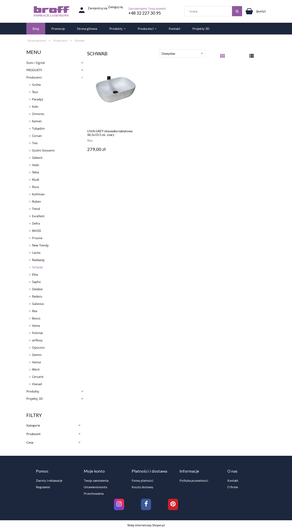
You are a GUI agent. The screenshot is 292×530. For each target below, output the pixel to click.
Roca (35, 187)
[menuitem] (35, 28)
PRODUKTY (34, 70)
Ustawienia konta (95, 487)
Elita (35, 274)
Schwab (37, 267)
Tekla (35, 172)
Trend (36, 209)
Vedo (35, 165)
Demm (37, 355)
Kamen (37, 121)
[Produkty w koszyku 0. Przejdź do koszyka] (255, 11)
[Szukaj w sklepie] (214, 11)
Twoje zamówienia (96, 480)
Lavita (36, 252)
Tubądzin (38, 128)
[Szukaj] (237, 11)
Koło (35, 106)
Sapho (36, 282)
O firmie (232, 487)
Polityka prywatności (193, 480)
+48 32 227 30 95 (144, 12)
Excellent (38, 216)
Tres (35, 143)
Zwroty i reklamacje (49, 480)
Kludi (35, 179)
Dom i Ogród (35, 63)
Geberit (37, 158)
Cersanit (37, 377)
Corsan (37, 136)
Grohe (36, 85)
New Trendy (40, 245)
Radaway (38, 260)
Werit (36, 369)
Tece (35, 92)
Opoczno (38, 347)
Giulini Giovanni (43, 150)
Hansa (36, 362)
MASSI (36, 231)
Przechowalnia (94, 493)
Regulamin (43, 487)
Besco (36, 318)
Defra (36, 223)
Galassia (38, 304)
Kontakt (232, 480)
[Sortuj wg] (182, 53)
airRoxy (37, 340)
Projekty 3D (34, 399)
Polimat (37, 333)
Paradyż (37, 99)
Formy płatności (142, 480)
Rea (34, 311)
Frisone (37, 238)
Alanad (37, 384)
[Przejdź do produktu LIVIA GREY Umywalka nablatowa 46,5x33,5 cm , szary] (115, 97)
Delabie (37, 289)
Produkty (32, 391)
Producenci (34, 77)
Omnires (38, 114)
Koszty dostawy (142, 487)
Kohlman (38, 194)
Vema (36, 326)
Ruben (36, 201)
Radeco (37, 296)
